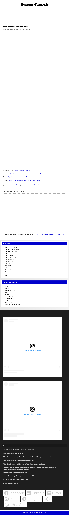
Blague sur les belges (11, 247)
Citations (7, 264)
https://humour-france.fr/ (22, 170)
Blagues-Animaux (10, 257)
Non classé (8, 302)
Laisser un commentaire (12, 185)
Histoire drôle (9, 270)
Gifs (6, 268)
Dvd (6, 292)
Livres (6, 300)
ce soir (24, 185)
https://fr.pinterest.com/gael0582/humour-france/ (25, 180)
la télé (28, 185)
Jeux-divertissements (11, 296)
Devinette (8, 266)
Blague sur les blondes (12, 249)
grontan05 (19, 29)
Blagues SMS (29, 29)
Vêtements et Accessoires (13, 304)
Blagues (7, 253)
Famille (7, 294)
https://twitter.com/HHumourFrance (19, 177)
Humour (7, 272)
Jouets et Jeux (9, 298)
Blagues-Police (9, 259)
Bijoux (6, 286)
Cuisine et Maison (10, 290)
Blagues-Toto (9, 261)
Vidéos (7, 276)
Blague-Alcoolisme (11, 251)
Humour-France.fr (34, 4)
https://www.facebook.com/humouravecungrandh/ (25, 174)
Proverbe (7, 274)
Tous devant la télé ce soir (38, 185)
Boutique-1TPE (9, 288)
